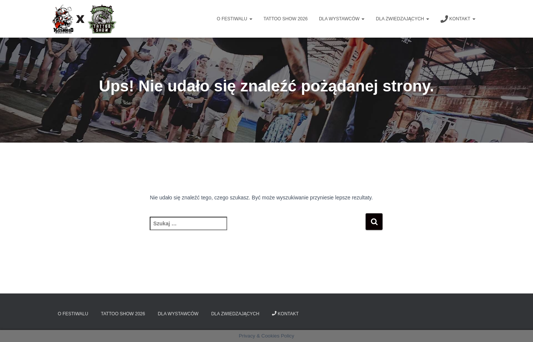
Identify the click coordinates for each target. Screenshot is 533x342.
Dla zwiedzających (402, 18)
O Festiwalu (234, 18)
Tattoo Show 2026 (286, 18)
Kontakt (457, 19)
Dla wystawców (341, 18)
